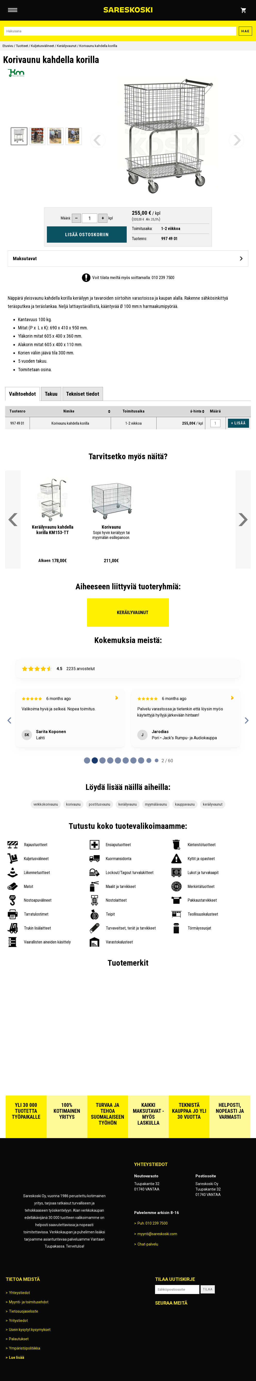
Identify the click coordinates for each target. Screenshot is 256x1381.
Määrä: (66, 218)
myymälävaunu (156, 804)
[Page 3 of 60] (110, 760)
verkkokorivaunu (45, 804)
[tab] (22, 394)
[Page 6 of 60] (133, 760)
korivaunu (73, 804)
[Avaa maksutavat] (128, 258)
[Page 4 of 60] (118, 760)
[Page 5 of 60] (126, 760)
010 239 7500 (163, 277)
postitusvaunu (99, 804)
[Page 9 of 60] (156, 760)
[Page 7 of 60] (141, 760)
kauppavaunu (185, 804)
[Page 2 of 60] (102, 760)
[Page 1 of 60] (95, 760)
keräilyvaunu (127, 804)
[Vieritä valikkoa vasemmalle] (13, 520)
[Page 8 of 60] (149, 760)
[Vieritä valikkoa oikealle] (243, 520)
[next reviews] (247, 720)
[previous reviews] (9, 720)
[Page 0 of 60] (87, 760)
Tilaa (207, 1289)
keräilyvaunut (213, 804)
